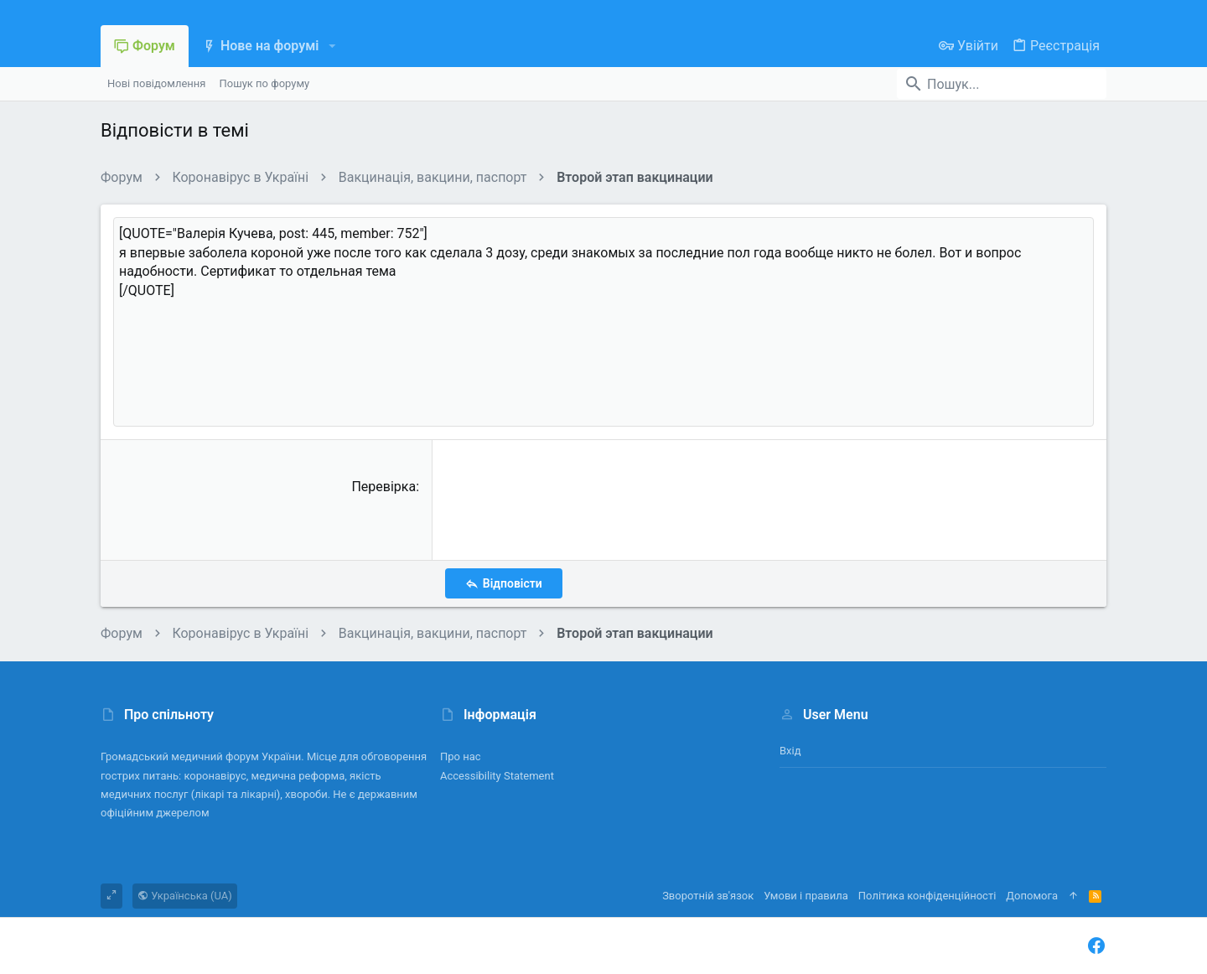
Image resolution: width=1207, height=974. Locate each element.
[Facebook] (1096, 945)
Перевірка (383, 487)
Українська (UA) (184, 895)
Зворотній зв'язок (708, 895)
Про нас (460, 756)
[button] (331, 46)
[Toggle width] (111, 896)
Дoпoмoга (1032, 895)
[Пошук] (1001, 84)
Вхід (790, 750)
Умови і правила (806, 895)
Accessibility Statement (497, 775)
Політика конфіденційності (927, 895)
